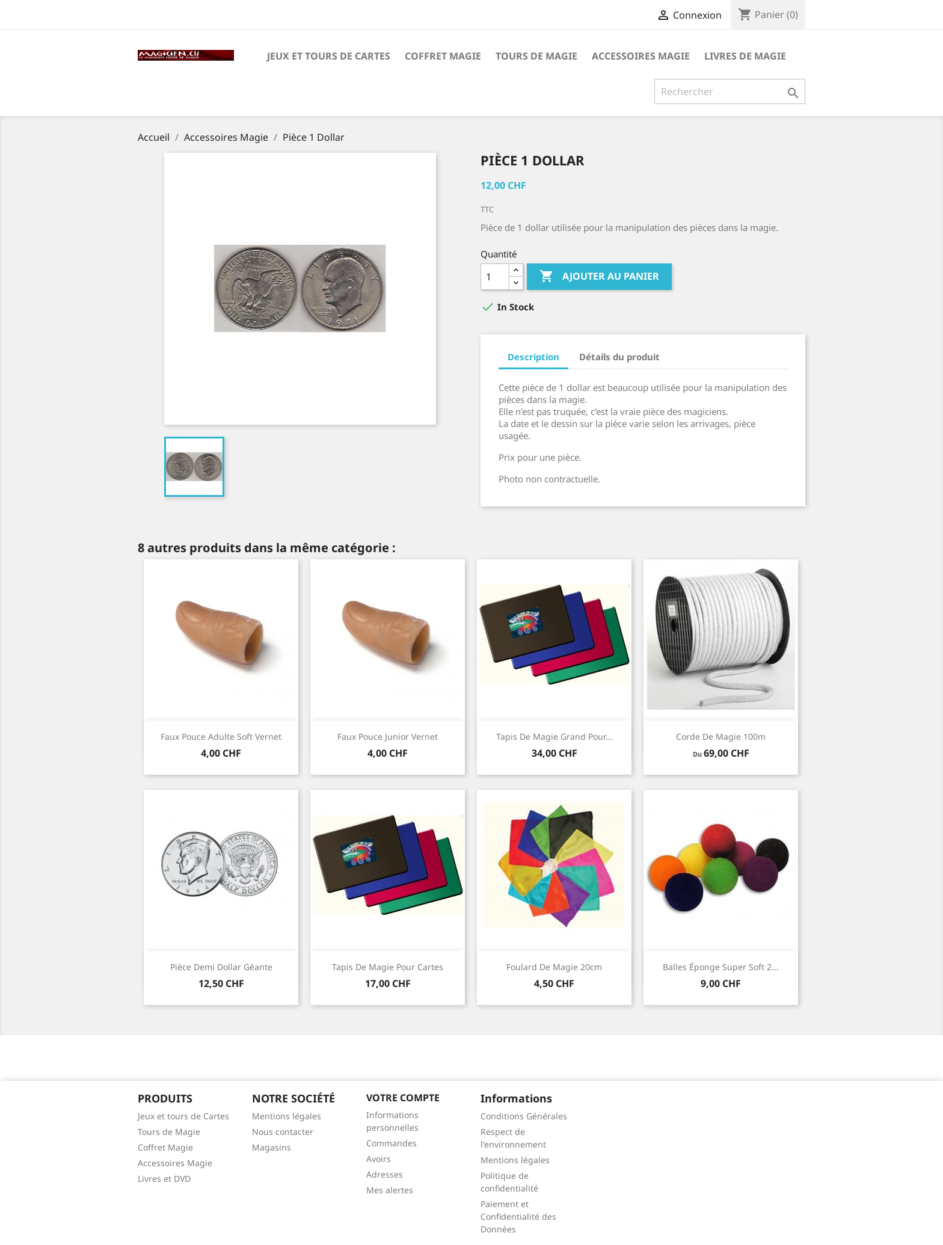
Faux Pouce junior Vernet (387, 736)
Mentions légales (286, 1116)
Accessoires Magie (641, 56)
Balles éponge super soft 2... (721, 967)
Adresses (384, 1174)
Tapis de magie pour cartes (387, 967)
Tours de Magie (536, 56)
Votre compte (403, 1097)
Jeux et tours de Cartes (328, 56)
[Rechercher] (729, 91)
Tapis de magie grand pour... (554, 736)
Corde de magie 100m (721, 736)
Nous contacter (282, 1131)
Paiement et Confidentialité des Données (518, 1216)
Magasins (271, 1147)
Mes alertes (389, 1190)
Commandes (391, 1143)
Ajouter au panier (599, 276)
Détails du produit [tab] (619, 357)
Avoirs (378, 1158)
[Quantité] (495, 276)
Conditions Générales (524, 1116)
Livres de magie (745, 56)
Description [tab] (533, 357)
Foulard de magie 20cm (554, 967)
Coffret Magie (443, 56)
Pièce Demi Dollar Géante (221, 967)
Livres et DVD (164, 1178)
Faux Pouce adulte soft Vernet (221, 736)
